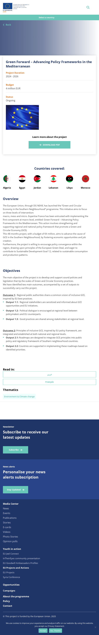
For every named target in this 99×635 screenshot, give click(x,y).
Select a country (47, 17)
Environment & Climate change (19, 396)
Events (6, 513)
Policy (6, 601)
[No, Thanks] (95, 627)
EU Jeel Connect (11, 553)
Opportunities (11, 584)
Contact (7, 605)
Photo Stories (10, 536)
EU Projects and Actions (16, 567)
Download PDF (51, 144)
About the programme (16, 596)
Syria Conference (11, 577)
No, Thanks (55, 631)
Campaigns (9, 590)
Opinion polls (10, 541)
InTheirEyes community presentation (21, 558)
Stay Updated (14, 489)
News (6, 508)
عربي (49, 374)
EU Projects (8, 572)
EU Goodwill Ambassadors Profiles (20, 563)
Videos (6, 532)
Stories (7, 522)
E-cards (7, 527)
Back (8, 24)
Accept (43, 631)
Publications (10, 517)
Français (49, 381)
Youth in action (12, 549)
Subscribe (14, 449)
